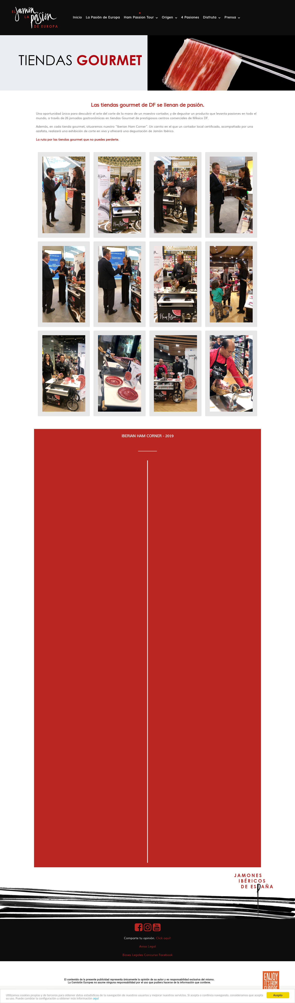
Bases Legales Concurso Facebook (147, 955)
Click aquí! (163, 938)
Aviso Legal (147, 946)
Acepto (278, 995)
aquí (96, 998)
